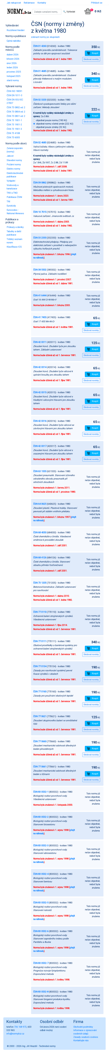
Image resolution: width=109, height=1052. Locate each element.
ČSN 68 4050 (39, 532)
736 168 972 (20, 1027)
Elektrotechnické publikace (15, 175)
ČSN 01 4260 (39, 46)
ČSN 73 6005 (13, 137)
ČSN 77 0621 (39, 716)
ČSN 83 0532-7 (41, 963)
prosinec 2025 (14, 71)
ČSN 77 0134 (39, 666)
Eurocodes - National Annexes (15, 212)
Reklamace (29, 2)
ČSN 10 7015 (39, 212)
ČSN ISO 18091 (14, 91)
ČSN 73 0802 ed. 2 (16, 107)
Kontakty (41, 2)
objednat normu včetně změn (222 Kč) (54, 123)
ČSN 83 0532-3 (41, 845)
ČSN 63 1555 (39, 471)
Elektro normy (13, 168)
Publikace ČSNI (14, 197)
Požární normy (14, 164)
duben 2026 (12, 54)
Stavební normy (14, 160)
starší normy (13, 80)
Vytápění (11, 180)
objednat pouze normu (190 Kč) (51, 120)
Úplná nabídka (13, 41)
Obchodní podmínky (83, 1027)
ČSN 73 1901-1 (14, 120)
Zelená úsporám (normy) (15, 150)
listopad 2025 (13, 76)
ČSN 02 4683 (39, 142)
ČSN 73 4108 (13, 133)
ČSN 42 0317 (39, 446)
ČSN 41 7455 (39, 317)
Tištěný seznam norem (14, 241)
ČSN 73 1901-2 (14, 124)
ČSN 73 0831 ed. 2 (16, 116)
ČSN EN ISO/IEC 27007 (15, 101)
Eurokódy (11, 205)
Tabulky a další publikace (14, 233)
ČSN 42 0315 (39, 392)
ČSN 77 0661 (39, 766)
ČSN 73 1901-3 (14, 129)
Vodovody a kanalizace (12, 187)
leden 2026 (12, 67)
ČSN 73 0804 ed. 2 (16, 111)
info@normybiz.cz (15, 1033)
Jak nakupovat (14, 2)
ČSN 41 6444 (39, 295)
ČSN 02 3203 (39, 99)
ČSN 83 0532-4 (41, 874)
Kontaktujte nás (81, 1040)
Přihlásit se (96, 2)
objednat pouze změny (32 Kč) (51, 127)
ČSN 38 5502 (39, 269)
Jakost (10, 156)
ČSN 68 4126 (39, 557)
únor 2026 (12, 63)
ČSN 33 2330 (39, 237)
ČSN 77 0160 (39, 691)
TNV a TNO (12, 193)
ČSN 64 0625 (39, 504)
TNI (8, 201)
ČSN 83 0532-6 (41, 931)
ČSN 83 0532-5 (41, 902)
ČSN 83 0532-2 (41, 817)
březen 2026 (13, 59)
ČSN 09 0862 (39, 182)
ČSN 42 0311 (39, 342)
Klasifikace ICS (14, 246)
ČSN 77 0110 (39, 612)
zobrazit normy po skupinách (45, 37)
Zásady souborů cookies (85, 1037)
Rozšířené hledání (15, 30)
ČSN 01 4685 (39, 71)
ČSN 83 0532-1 (41, 792)
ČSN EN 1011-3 (14, 95)
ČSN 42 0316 (39, 421)
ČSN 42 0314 (39, 367)
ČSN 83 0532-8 (41, 991)
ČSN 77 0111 (39, 641)
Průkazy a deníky (15, 227)
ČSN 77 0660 (39, 741)
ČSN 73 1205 (39, 582)
